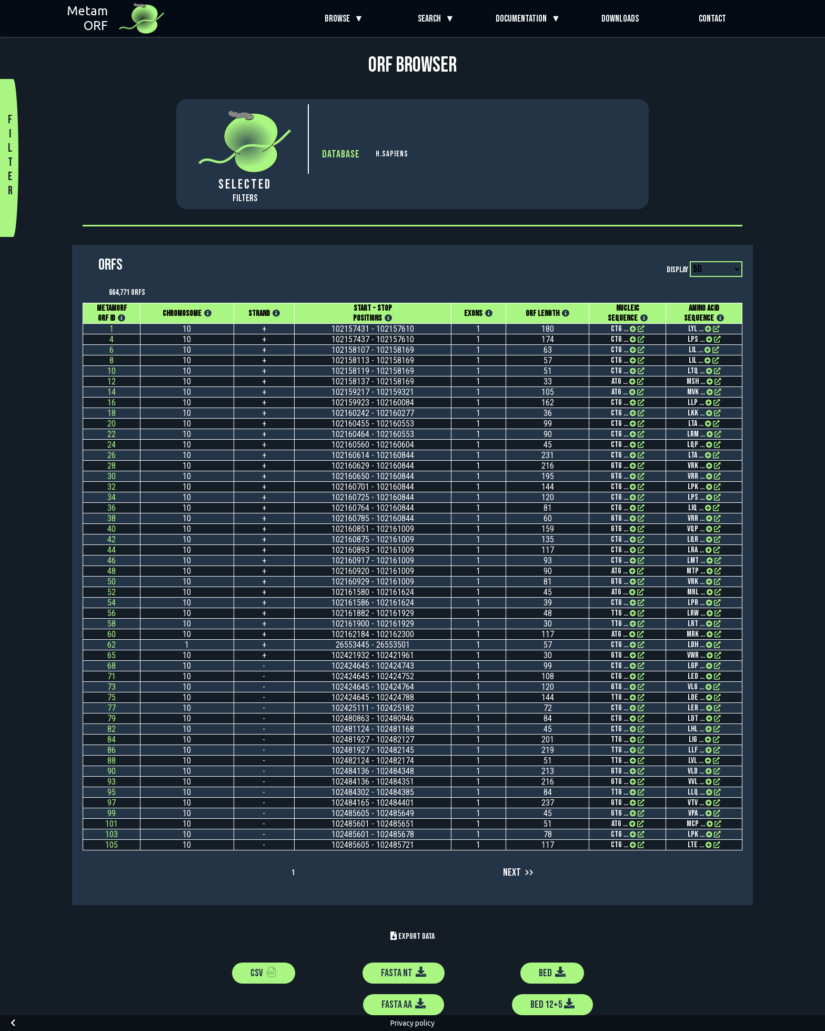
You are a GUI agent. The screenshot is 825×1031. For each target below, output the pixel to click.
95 (111, 792)
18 (111, 413)
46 (111, 561)
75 (111, 697)
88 (111, 761)
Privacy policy (412, 1023)
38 (111, 518)
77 (111, 708)
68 (111, 666)
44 (111, 550)
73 (111, 687)
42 (111, 539)
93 (111, 782)
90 (111, 771)
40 (111, 529)
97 (111, 803)
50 (111, 582)
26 (111, 455)
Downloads (620, 18)
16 (111, 403)
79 (111, 718)
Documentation (523, 18)
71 (111, 676)
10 (111, 371)
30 (111, 476)
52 (111, 592)
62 (111, 645)
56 (111, 613)
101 (111, 824)
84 (111, 740)
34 (111, 497)
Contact (712, 18)
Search (431, 18)
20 (111, 424)
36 (111, 508)
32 (111, 487)
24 (111, 445)
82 (111, 729)
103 (111, 834)
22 (111, 434)
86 (111, 750)
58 (111, 624)
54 (111, 603)
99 (111, 813)
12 (111, 381)
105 (111, 845)
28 (111, 466)
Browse (339, 18)
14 (111, 392)
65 (111, 655)
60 (111, 634)
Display (677, 270)
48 (111, 571)
